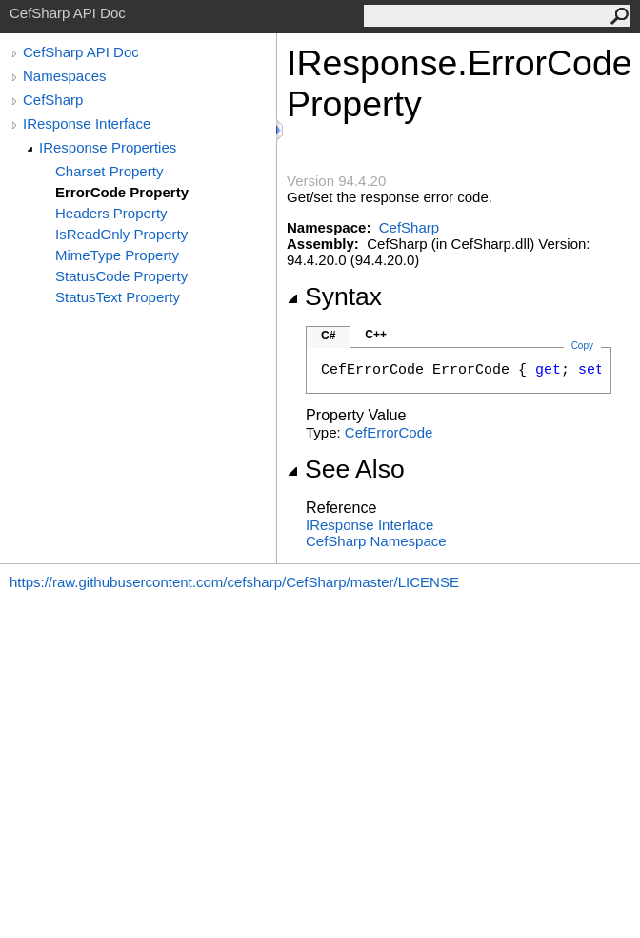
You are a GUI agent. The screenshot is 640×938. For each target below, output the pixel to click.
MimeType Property (117, 255)
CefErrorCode (389, 432)
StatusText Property (117, 297)
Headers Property (111, 213)
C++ (376, 334)
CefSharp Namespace (376, 541)
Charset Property (109, 171)
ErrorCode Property (122, 192)
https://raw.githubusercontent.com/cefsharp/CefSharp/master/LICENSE (234, 582)
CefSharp (53, 100)
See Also (346, 469)
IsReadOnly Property (121, 234)
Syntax (334, 296)
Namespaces (65, 76)
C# (328, 335)
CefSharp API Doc (81, 52)
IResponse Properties (107, 147)
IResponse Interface (86, 123)
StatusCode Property (121, 276)
